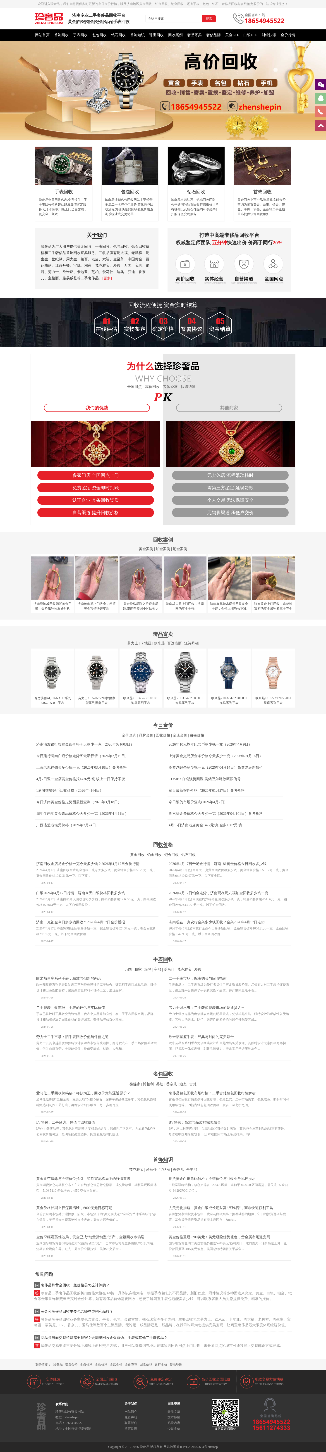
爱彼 (197, 969)
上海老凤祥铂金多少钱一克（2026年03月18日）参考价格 (81, 767)
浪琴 (147, 969)
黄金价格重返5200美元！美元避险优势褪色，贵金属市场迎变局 (219, 1237)
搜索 (209, 18)
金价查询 (129, 735)
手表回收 (80, 35)
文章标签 (174, 1417)
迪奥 (183, 1084)
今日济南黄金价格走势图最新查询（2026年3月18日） (78, 802)
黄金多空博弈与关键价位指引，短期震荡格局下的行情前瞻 (83, 1179)
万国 (128, 969)
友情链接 (41, 1364)
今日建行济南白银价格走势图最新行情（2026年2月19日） (82, 756)
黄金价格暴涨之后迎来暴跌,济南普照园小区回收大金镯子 (141, 608)
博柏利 (148, 1084)
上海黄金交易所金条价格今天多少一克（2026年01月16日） (216, 756)
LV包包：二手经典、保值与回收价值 (65, 1122)
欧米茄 (159, 643)
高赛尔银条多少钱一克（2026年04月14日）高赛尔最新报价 (216, 767)
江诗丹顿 (191, 643)
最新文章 (174, 1411)
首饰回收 (61, 35)
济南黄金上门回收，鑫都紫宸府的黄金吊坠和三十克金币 (273, 608)
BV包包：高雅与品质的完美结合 (195, 1122)
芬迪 (159, 1084)
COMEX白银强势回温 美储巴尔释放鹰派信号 (205, 779)
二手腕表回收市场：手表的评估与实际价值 (70, 1008)
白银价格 (197, 735)
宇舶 (157, 969)
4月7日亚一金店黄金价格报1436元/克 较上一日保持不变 (80, 779)
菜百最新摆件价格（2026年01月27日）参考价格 (207, 790)
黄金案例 (146, 549)
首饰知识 (137, 35)
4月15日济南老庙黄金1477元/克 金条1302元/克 (205, 825)
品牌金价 (146, 735)
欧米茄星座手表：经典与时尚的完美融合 (201, 1037)
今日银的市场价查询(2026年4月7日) (197, 802)
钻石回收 (118, 35)
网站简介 (131, 1411)
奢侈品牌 (213, 35)
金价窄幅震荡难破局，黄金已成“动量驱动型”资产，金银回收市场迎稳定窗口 (97, 1237)
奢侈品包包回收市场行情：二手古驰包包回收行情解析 (212, 1093)
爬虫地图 (176, 1364)
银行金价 (161, 1364)
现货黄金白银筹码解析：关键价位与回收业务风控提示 (212, 1179)
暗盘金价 (71, 1364)
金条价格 (86, 1364)
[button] (163, 137)
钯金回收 (171, 855)
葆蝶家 (134, 1084)
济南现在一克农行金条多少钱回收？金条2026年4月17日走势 (217, 922)
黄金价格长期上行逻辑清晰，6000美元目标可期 (74, 1208)
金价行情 (288, 35)
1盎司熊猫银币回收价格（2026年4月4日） (69, 790)
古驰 (193, 1084)
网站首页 (42, 35)
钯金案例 (180, 549)
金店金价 (180, 735)
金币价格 (101, 1364)
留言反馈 (131, 1428)
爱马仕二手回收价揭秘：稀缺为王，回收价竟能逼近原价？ (83, 1093)
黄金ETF (232, 35)
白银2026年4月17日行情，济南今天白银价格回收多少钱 (80, 893)
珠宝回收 (156, 35)
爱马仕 (169, 969)
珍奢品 (58, 1364)
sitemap (213, 1447)
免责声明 (131, 1417)
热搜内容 (174, 1423)
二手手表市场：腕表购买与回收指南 (198, 978)
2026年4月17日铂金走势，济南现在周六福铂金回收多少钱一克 (218, 893)
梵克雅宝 (184, 969)
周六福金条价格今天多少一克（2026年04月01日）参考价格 (216, 813)
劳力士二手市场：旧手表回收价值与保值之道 (72, 1037)
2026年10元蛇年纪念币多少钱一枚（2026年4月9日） (210, 744)
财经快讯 (269, 35)
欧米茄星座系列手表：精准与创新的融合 (68, 978)
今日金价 (174, 1428)
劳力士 (132, 643)
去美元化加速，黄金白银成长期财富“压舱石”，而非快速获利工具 (221, 1208)
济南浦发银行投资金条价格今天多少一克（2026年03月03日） (85, 744)
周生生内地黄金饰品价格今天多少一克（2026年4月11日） (82, 813)
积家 (138, 969)
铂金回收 (154, 855)
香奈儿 (171, 1084)
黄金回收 (137, 855)
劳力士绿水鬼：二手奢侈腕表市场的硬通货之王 (207, 1008)
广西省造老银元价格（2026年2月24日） (68, 825)
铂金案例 (163, 549)
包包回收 (99, 35)
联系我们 (131, 1423)
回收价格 (163, 735)
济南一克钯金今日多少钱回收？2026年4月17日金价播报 (80, 922)
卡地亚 (146, 643)
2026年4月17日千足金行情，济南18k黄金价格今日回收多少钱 (217, 864)
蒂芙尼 (191, 1170)
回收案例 (175, 35)
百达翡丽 (174, 643)
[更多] (107, 278)
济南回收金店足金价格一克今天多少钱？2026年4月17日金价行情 (87, 864)
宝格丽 (164, 1170)
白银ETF (250, 35)
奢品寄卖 (194, 35)
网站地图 (169, 1447)
